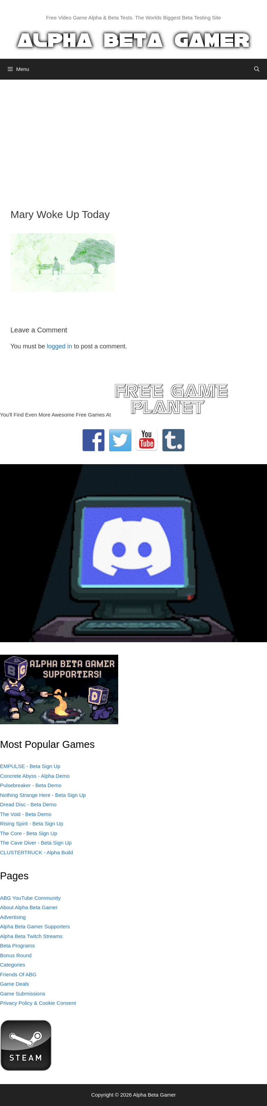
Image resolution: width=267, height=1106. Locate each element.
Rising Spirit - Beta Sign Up (31, 823)
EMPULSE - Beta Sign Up (30, 766)
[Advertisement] (133, 138)
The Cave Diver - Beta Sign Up (36, 843)
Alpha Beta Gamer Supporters (35, 926)
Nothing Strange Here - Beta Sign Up (43, 795)
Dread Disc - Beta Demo (28, 804)
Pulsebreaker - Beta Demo (31, 785)
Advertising (13, 917)
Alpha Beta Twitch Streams (31, 936)
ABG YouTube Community (30, 898)
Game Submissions (22, 993)
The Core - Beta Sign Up (28, 833)
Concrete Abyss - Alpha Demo (35, 776)
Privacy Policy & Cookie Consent (38, 1003)
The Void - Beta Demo (25, 814)
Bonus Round (16, 955)
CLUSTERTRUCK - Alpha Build (36, 852)
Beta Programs (17, 945)
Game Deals (14, 984)
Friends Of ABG (18, 974)
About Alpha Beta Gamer (29, 907)
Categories (12, 965)
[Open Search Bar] (256, 69)
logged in (59, 346)
